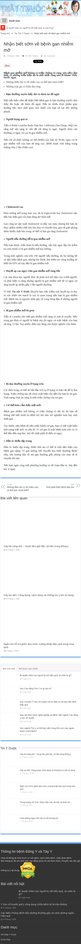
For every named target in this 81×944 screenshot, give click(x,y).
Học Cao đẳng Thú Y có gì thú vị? (36, 688)
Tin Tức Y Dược (22, 33)
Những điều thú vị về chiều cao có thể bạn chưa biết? (23, 487)
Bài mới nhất (9, 668)
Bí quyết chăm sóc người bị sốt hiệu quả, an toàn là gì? (30, 28)
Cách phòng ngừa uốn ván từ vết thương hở (39, 818)
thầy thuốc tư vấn (25, 858)
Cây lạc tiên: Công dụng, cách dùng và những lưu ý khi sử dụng (39, 595)
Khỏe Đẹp (5, 939)
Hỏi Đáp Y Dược (8, 934)
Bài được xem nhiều (28, 668)
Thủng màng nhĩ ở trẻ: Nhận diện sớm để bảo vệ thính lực (45, 802)
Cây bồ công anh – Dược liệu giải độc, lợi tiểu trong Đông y (36, 546)
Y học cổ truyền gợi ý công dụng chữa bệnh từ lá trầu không (34, 904)
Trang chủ (5, 33)
